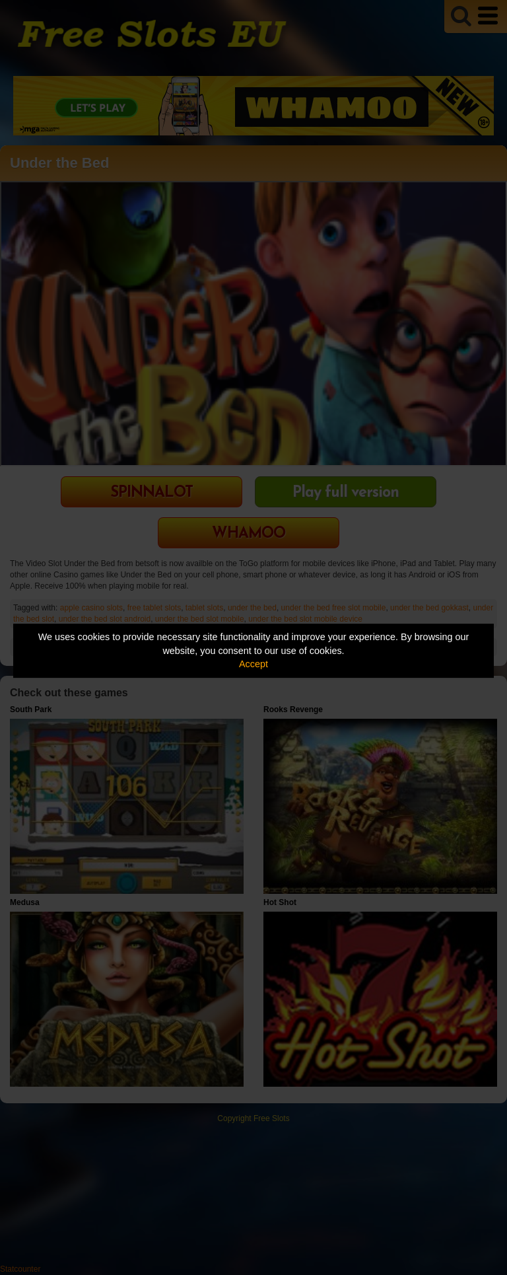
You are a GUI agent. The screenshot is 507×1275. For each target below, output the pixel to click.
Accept (253, 664)
